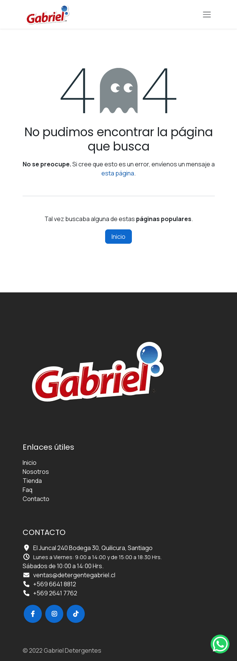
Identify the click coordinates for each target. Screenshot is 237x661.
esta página (117, 173)
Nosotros (36, 471)
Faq (27, 490)
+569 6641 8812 (54, 584)
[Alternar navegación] (207, 14)
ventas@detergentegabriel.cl (74, 575)
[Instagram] (54, 614)
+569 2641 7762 (55, 593)
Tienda (32, 481)
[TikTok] (76, 614)
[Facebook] (33, 614)
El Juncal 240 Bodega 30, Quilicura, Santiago (93, 548)
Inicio (118, 236)
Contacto (36, 499)
